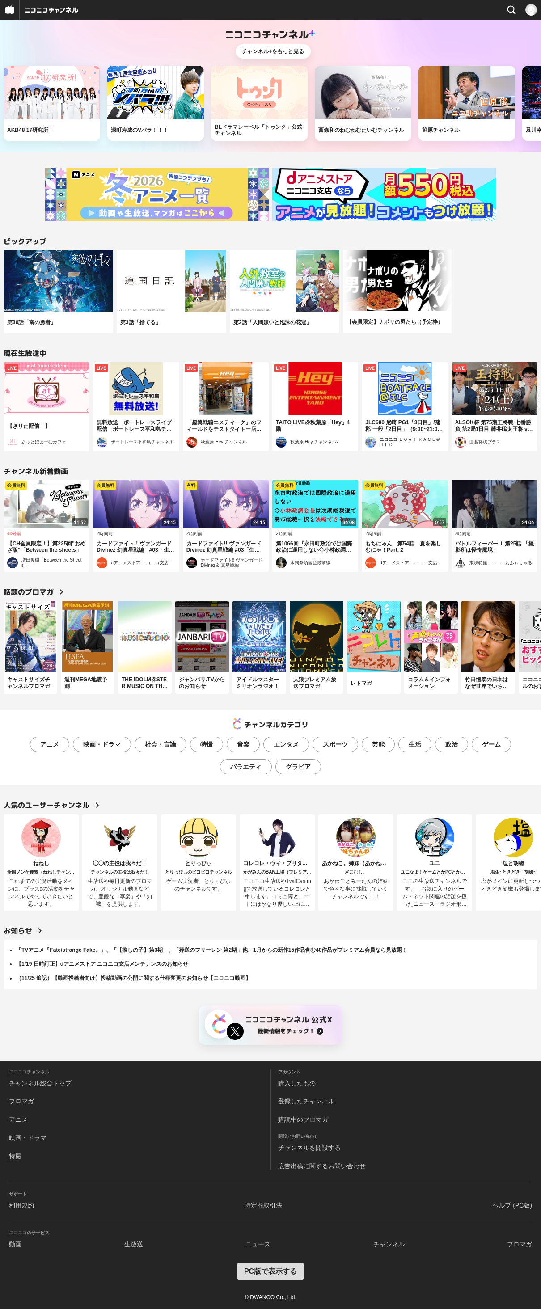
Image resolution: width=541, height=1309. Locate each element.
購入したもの (297, 1083)
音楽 (243, 744)
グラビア (298, 766)
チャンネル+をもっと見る (273, 51)
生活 (415, 744)
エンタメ (286, 744)
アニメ (49, 744)
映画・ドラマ (102, 744)
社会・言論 (160, 744)
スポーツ (335, 744)
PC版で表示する (270, 1271)
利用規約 (21, 1205)
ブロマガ (21, 1101)
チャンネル (389, 1244)
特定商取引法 (263, 1205)
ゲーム (491, 744)
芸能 (378, 744)
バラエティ (246, 766)
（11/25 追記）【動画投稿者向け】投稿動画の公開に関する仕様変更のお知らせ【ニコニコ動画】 (133, 978)
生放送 (133, 1244)
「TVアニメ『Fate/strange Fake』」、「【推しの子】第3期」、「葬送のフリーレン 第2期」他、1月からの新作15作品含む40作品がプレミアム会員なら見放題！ (211, 950)
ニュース (257, 1244)
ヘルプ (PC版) (512, 1205)
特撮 (206, 744)
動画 (15, 1244)
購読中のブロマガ (303, 1119)
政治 (451, 744)
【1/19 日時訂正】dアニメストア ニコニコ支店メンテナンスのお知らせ (102, 964)
